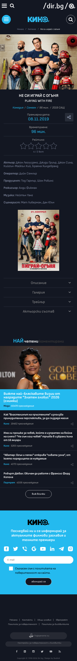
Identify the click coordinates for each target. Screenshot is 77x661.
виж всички (38, 493)
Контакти (27, 620)
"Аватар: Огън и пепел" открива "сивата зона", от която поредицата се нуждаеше (37, 456)
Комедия (18, 107)
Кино (6, 423)
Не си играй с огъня (50, 29)
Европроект (62, 620)
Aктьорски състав (38, 311)
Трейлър (38, 302)
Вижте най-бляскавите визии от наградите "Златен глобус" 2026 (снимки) (32, 397)
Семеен (31, 107)
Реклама (13, 620)
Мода (7, 405)
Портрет (9, 482)
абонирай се (38, 581)
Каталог (32, 29)
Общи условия (44, 620)
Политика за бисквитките (55, 624)
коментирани (51, 341)
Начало (20, 29)
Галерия (38, 292)
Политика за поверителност (22, 624)
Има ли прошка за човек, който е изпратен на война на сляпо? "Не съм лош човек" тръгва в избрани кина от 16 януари (38, 436)
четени (31, 341)
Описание (38, 283)
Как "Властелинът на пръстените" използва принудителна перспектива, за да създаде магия (36, 416)
